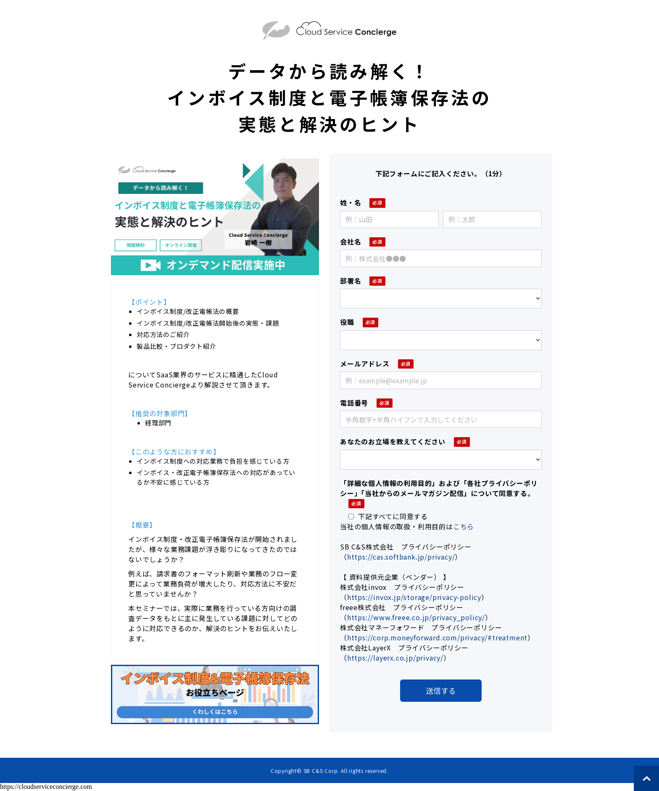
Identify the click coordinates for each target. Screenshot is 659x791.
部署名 (350, 281)
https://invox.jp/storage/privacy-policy (414, 597)
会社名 (350, 241)
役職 (347, 322)
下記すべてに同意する (388, 516)
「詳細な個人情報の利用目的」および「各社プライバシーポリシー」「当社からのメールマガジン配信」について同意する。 (439, 488)
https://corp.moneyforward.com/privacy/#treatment (437, 637)
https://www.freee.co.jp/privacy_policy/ (416, 617)
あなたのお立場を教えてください (392, 441)
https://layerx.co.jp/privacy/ (395, 658)
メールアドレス (365, 363)
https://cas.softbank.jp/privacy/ (401, 557)
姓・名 (350, 202)
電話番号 (354, 403)
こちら (463, 526)
